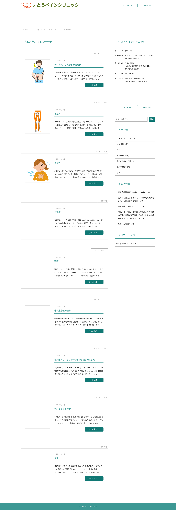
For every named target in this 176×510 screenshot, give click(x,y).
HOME (25, 30)
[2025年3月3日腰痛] (64, 466)
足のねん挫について (126, 264)
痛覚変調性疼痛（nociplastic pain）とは (134, 233)
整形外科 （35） (123, 196)
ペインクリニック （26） (127, 179)
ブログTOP (148, 5)
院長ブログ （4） (124, 207)
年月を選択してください (126, 284)
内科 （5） (121, 190)
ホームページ (127, 5)
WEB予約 (147, 148)
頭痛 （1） (121, 213)
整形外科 (104, 201)
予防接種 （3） (123, 185)
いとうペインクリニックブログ (46, 30)
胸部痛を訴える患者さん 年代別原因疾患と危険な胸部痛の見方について (136, 239)
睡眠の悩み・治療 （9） (126, 202)
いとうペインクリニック (88, 507)
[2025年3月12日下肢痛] (64, 122)
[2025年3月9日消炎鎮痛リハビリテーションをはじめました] (64, 368)
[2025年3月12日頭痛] (64, 270)
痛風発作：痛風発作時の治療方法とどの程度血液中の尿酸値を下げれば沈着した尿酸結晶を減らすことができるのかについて (136, 255)
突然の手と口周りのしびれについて (132, 247)
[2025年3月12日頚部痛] (64, 221)
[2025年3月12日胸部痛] (64, 171)
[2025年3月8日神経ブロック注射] (64, 417)
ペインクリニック (100, 53)
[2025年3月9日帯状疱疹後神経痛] (64, 319)
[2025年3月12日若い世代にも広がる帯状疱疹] (64, 73)
